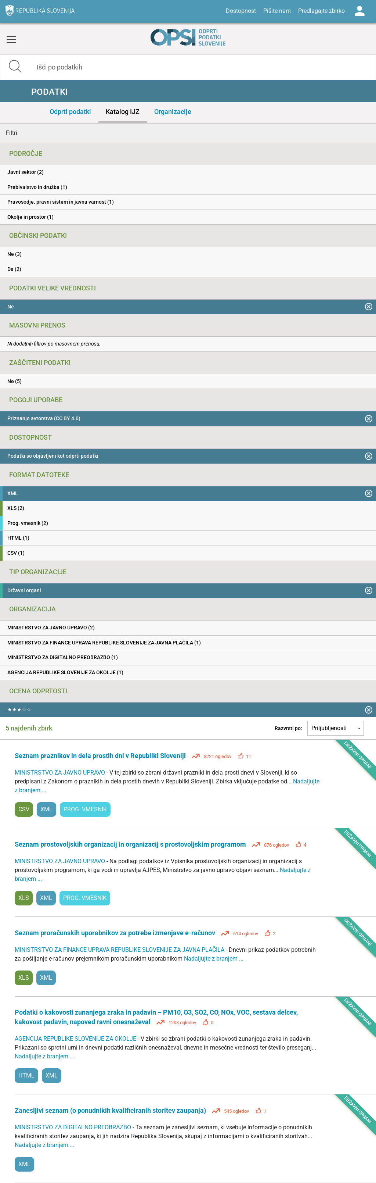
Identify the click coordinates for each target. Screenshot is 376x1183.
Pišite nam (277, 10)
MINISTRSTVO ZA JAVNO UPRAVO (60, 772)
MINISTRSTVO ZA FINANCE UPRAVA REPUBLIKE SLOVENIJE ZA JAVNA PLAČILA (120, 949)
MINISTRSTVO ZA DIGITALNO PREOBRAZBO (74, 1127)
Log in (359, 11)
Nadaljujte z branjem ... (213, 958)
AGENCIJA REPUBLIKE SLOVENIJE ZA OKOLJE (76, 1038)
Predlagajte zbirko (321, 10)
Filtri (11, 132)
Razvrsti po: (288, 728)
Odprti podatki (70, 111)
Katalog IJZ (123, 111)
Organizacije (172, 111)
